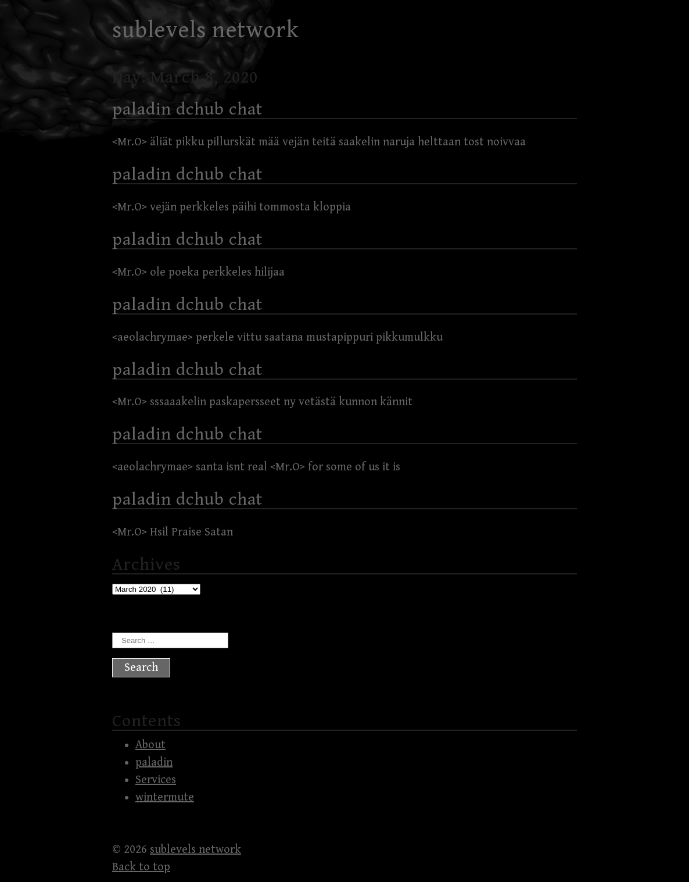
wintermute (164, 797)
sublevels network (205, 30)
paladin (154, 762)
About (150, 745)
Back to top (141, 867)
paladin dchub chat (187, 109)
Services (155, 780)
